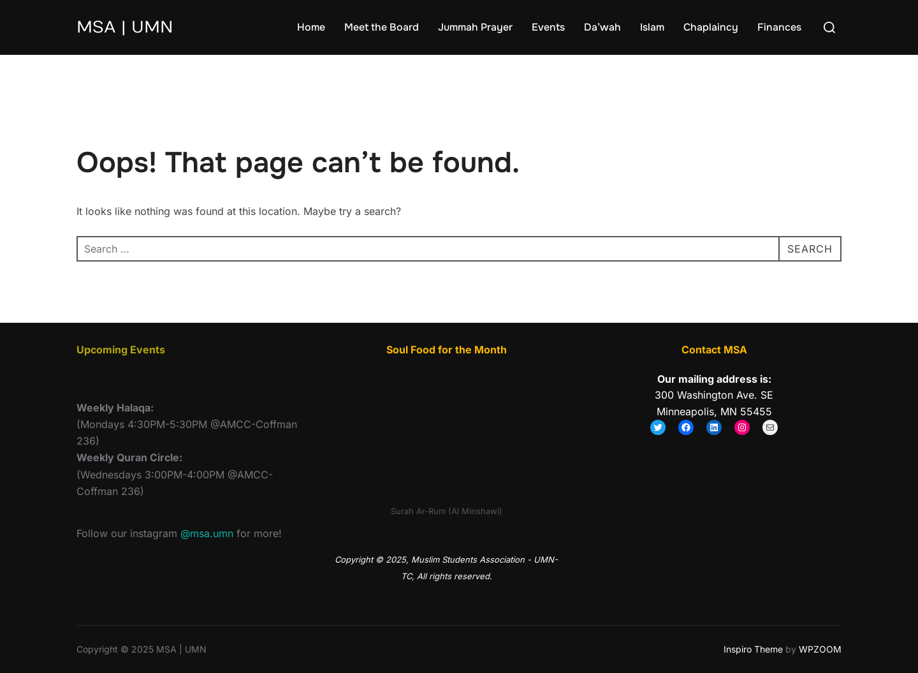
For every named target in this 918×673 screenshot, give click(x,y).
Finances (779, 27)
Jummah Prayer (475, 27)
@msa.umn (206, 533)
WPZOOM (820, 649)
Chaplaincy (710, 27)
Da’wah (602, 27)
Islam (652, 27)
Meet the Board (381, 27)
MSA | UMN (124, 27)
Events (548, 27)
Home (311, 27)
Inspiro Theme (753, 649)
